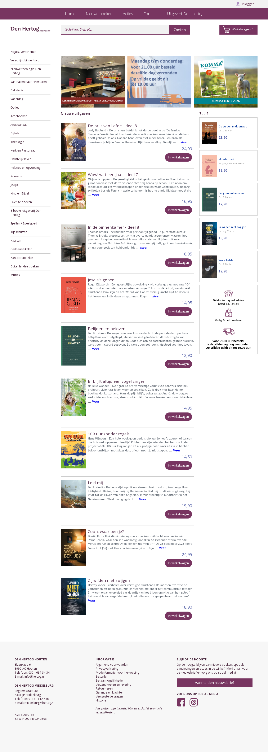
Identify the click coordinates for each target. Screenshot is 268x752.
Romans (16, 176)
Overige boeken (21, 202)
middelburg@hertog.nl (39, 703)
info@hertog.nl (34, 676)
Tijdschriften (18, 232)
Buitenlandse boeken (24, 266)
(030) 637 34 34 (228, 303)
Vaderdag (16, 99)
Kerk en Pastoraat (22, 150)
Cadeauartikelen (21, 249)
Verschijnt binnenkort (24, 60)
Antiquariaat (18, 125)
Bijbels (14, 133)
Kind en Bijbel (19, 193)
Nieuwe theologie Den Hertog (25, 71)
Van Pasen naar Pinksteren (28, 82)
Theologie (17, 142)
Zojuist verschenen (23, 52)
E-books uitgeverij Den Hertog (25, 213)
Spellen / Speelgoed (23, 223)
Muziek (15, 275)
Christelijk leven (20, 159)
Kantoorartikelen (21, 258)
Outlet (14, 107)
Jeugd (14, 185)
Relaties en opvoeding (25, 168)
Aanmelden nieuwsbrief (214, 682)
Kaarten (15, 240)
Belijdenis (16, 90)
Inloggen (245, 4)
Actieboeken (18, 116)
